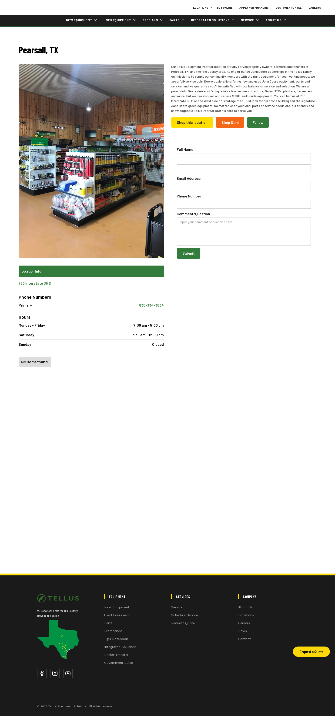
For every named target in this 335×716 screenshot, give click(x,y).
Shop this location (192, 122)
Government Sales (118, 662)
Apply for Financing (254, 7)
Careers (314, 7)
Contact (244, 639)
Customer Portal (288, 7)
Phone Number (189, 196)
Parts (108, 623)
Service (176, 607)
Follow (258, 122)
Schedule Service (184, 615)
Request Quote (183, 623)
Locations (246, 615)
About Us (245, 607)
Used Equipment (117, 615)
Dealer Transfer (116, 655)
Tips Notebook (116, 639)
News (242, 631)
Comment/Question (193, 213)
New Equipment (116, 607)
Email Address (189, 178)
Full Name (185, 149)
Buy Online (224, 7)
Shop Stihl (230, 122)
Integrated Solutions (120, 647)
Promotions (113, 631)
